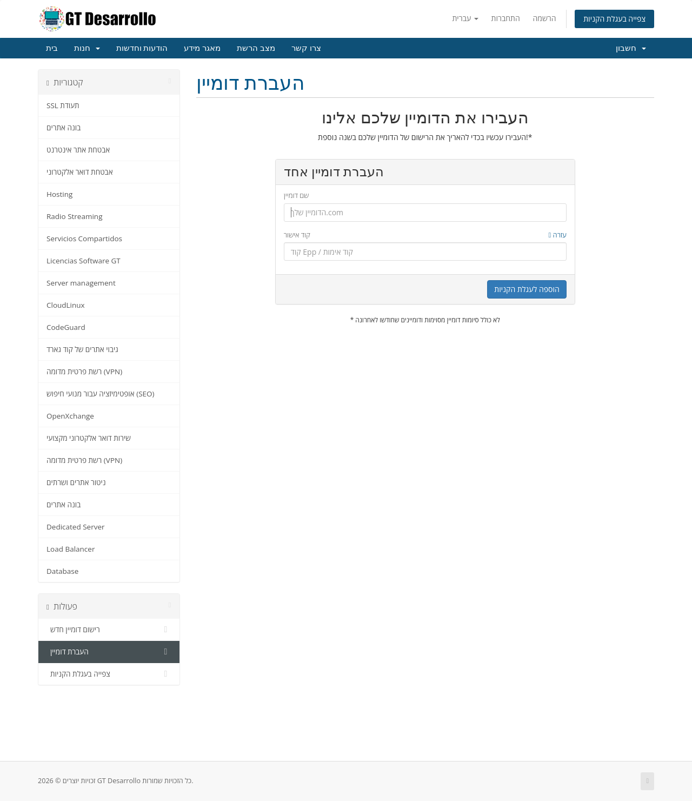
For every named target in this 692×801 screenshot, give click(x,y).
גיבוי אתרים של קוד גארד (82, 349)
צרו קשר (306, 48)
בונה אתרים (63, 128)
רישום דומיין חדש (108, 629)
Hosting (59, 194)
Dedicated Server (75, 527)
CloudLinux (65, 305)
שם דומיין (296, 195)
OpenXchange (70, 416)
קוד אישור (425, 235)
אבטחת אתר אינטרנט (78, 150)
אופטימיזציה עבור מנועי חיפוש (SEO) (100, 394)
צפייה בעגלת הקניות (614, 19)
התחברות (505, 18)
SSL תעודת (62, 105)
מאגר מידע (202, 48)
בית (52, 48)
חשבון (631, 48)
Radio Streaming (74, 216)
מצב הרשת (256, 48)
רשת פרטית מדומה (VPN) (84, 371)
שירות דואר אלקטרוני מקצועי (88, 438)
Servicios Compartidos (84, 238)
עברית (465, 18)
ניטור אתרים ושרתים (76, 482)
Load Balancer (70, 549)
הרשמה (544, 18)
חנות (87, 48)
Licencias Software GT (83, 261)
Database (62, 571)
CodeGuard (65, 327)
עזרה (557, 235)
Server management (81, 283)
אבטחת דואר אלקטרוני (79, 172)
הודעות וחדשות (142, 48)
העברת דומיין (108, 651)
